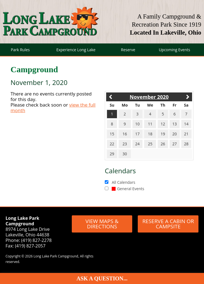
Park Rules (20, 49)
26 (162, 143)
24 (137, 143)
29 (112, 153)
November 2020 (149, 97)
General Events (128, 188)
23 (125, 143)
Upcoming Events (174, 49)
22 (112, 143)
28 (186, 143)
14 (186, 123)
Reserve (128, 49)
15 (112, 133)
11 (150, 123)
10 (137, 123)
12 (162, 123)
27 (174, 143)
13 (174, 123)
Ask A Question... (102, 278)
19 (162, 133)
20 (174, 133)
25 (150, 143)
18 (150, 133)
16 (125, 133)
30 (125, 153)
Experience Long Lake (75, 49)
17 (137, 133)
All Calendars (123, 182)
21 (186, 133)
